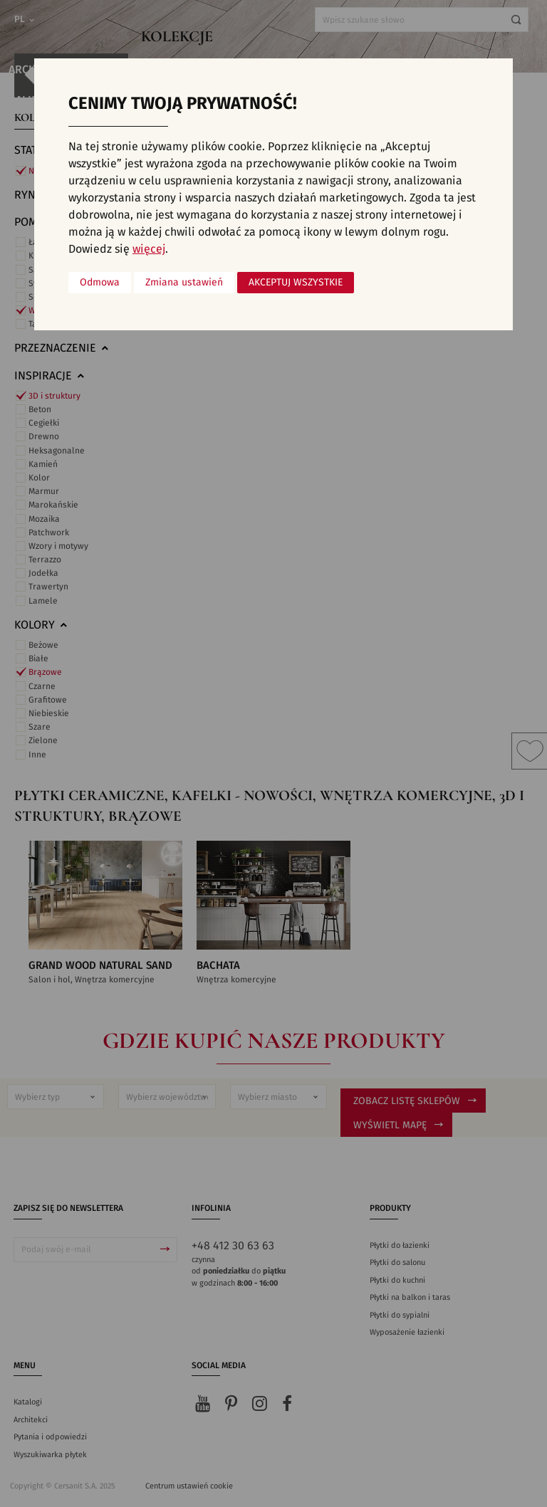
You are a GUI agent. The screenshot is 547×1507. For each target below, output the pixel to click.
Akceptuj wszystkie (296, 283)
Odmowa (100, 283)
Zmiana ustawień (184, 283)
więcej (148, 249)
